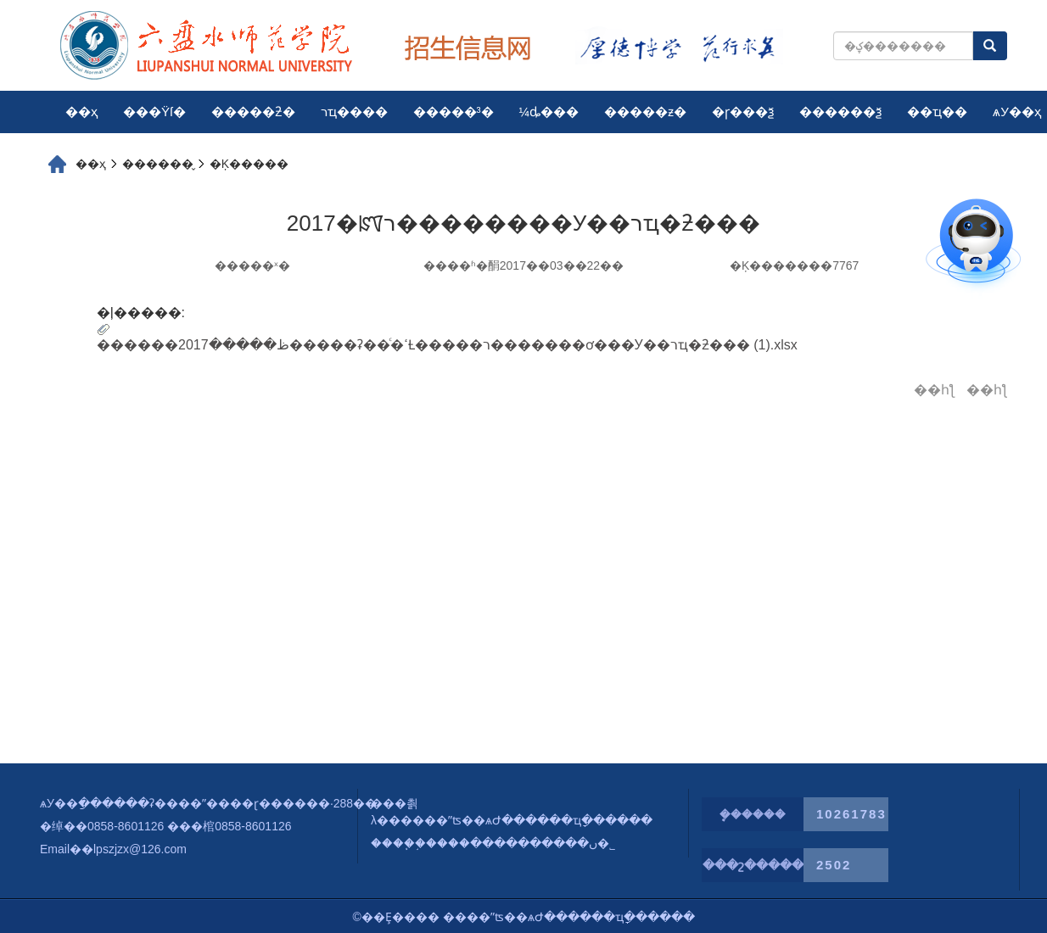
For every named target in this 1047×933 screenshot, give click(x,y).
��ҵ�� (937, 111)
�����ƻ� (253, 111)
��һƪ (934, 390)
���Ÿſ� (154, 111)
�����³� (453, 111)
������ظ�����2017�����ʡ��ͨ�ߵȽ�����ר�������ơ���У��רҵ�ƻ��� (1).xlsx (447, 345)
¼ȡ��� (549, 111)
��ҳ (81, 111)
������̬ (157, 163)
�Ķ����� (249, 163)
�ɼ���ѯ (743, 111)
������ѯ (840, 111)
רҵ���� (354, 111)
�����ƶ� (645, 111)
